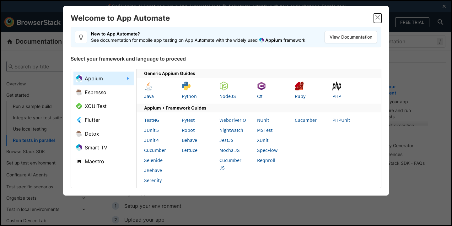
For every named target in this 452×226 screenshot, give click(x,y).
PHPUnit (341, 120)
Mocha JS (229, 150)
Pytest (188, 120)
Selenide (153, 160)
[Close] (377, 18)
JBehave (153, 170)
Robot (188, 130)
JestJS (226, 140)
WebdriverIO (232, 120)
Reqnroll (266, 160)
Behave (189, 140)
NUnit (263, 120)
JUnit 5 (151, 130)
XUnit (262, 140)
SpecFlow (267, 150)
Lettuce (189, 150)
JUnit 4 (151, 140)
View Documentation (351, 37)
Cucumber (155, 150)
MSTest (264, 130)
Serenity (153, 180)
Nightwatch (231, 130)
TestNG (151, 120)
